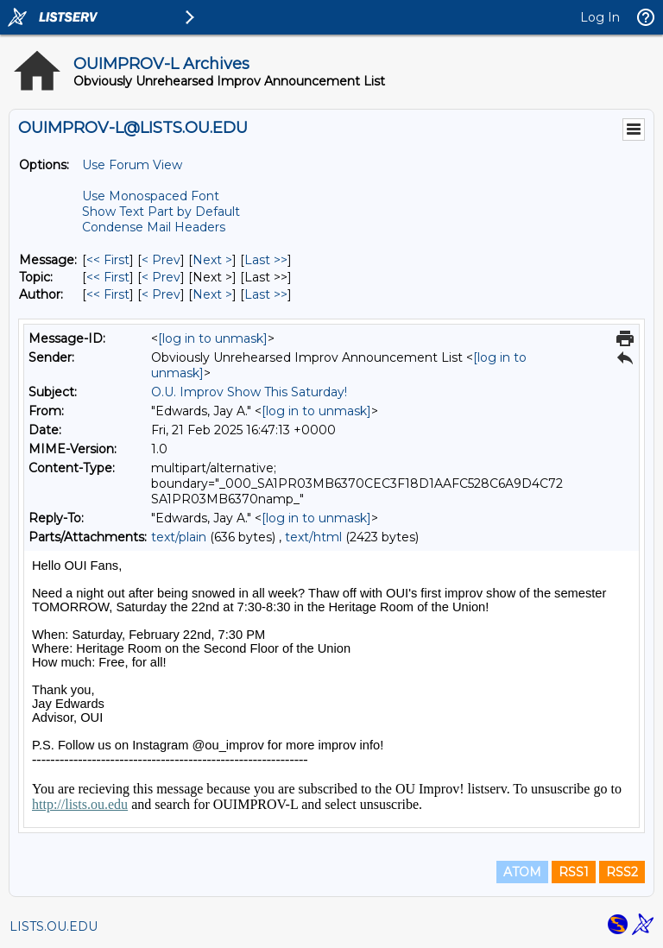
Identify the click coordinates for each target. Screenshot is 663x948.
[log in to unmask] (213, 338)
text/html (313, 537)
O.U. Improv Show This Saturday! (249, 392)
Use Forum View (132, 165)
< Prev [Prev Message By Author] (161, 294)
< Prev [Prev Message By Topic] (161, 277)
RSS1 (574, 872)
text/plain (178, 537)
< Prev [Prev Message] (161, 260)
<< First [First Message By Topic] (107, 277)
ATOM (522, 872)
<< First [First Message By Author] (107, 294)
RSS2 (622, 872)
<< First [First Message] (107, 260)
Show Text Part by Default (161, 211)
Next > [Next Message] (212, 260)
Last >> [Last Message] (265, 260)
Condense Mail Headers (153, 227)
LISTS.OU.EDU (53, 926)
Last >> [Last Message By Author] (265, 294)
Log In (600, 17)
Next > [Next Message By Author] (212, 294)
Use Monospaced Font (150, 196)
